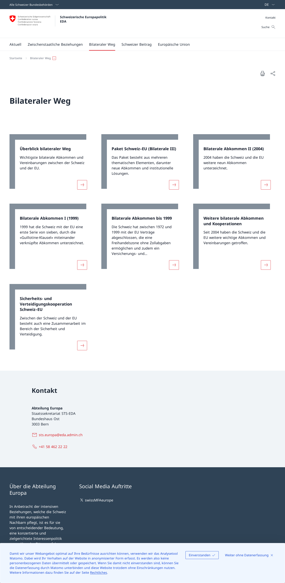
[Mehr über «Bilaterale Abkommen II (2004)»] (266, 184)
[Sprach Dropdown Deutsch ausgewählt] (268, 4)
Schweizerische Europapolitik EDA (83, 19)
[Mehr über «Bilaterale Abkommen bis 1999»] (174, 265)
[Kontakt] (270, 17)
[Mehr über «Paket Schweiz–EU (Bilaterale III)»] (174, 184)
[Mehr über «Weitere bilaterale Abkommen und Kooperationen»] (266, 265)
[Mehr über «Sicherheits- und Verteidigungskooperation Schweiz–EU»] (82, 345)
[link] (51, 164)
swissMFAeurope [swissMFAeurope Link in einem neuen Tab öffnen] (96, 500)
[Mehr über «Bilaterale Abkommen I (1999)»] (82, 265)
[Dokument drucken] (262, 73)
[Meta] (270, 17)
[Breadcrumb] (141, 58)
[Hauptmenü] (139, 44)
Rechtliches (98, 572)
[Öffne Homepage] (58, 23)
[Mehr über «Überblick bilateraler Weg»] (82, 184)
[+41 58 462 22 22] (50, 446)
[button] (15, 44)
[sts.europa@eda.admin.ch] (58, 435)
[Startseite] (15, 58)
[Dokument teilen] (273, 73)
